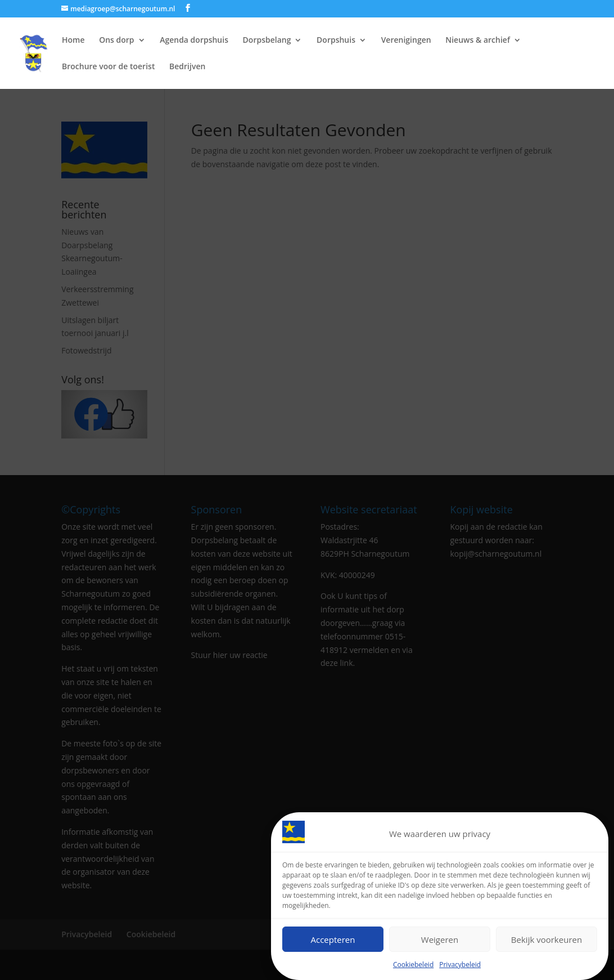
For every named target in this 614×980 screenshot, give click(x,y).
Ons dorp (116, 40)
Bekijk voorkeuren (546, 939)
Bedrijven (187, 66)
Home (73, 40)
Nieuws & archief (477, 40)
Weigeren (439, 939)
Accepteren (333, 939)
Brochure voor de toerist (108, 66)
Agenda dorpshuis (194, 40)
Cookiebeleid (413, 964)
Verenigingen (406, 40)
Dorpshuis (336, 40)
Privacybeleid (460, 964)
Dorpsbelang (267, 40)
